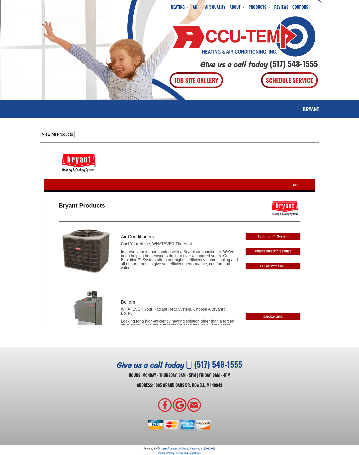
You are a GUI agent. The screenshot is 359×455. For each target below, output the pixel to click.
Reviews (281, 7)
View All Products (57, 134)
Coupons (300, 7)
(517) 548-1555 (294, 63)
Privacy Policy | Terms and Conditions (179, 453)
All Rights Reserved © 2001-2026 (197, 448)
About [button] (235, 7)
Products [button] (258, 7)
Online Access (167, 448)
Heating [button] (178, 7)
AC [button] (195, 7)
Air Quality (215, 7)
